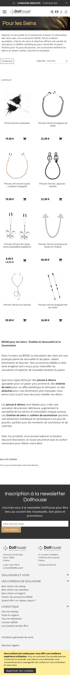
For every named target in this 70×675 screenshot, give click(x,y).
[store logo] (20, 12)
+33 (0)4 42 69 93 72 (47, 564)
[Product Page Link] (17, 118)
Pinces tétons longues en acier (53, 124)
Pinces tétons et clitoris (17, 305)
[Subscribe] (11, 530)
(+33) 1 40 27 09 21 (11, 564)
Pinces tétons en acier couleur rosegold (17, 185)
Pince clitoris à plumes (17, 123)
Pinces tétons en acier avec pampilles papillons (17, 245)
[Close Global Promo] (66, 2)
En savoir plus (10, 665)
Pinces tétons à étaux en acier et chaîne (52, 245)
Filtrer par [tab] (7, 61)
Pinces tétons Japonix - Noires (52, 185)
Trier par (41, 61)
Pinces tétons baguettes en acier (53, 306)
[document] (35, 662)
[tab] (35, 575)
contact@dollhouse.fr (13, 567)
